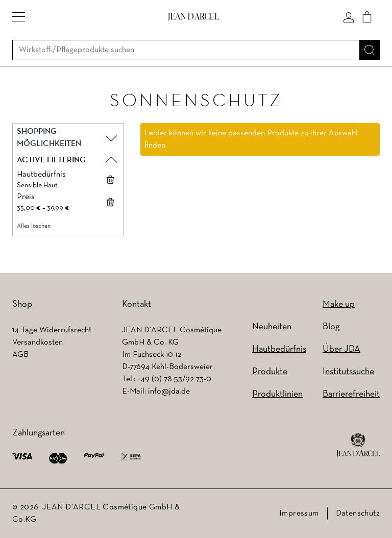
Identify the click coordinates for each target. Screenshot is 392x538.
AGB (20, 354)
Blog (331, 327)
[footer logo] (358, 445)
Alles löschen (34, 226)
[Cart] (367, 16)
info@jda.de (169, 391)
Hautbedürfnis (279, 349)
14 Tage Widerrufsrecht (51, 330)
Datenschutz (358, 513)
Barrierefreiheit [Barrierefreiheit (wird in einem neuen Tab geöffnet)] (351, 394)
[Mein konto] (349, 16)
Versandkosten (37, 342)
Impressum (299, 513)
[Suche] (369, 50)
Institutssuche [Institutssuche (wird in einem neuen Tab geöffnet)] (348, 372)
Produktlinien (277, 394)
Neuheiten (271, 327)
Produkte (269, 372)
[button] (18, 16)
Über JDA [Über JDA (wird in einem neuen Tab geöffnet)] (341, 349)
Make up (339, 304)
